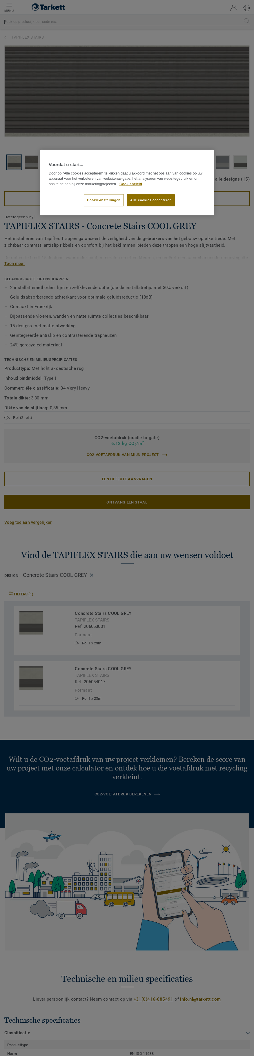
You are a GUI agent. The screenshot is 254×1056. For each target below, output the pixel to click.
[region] (127, 182)
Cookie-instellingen (104, 200)
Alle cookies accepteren (151, 200)
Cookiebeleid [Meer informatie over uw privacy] (130, 184)
